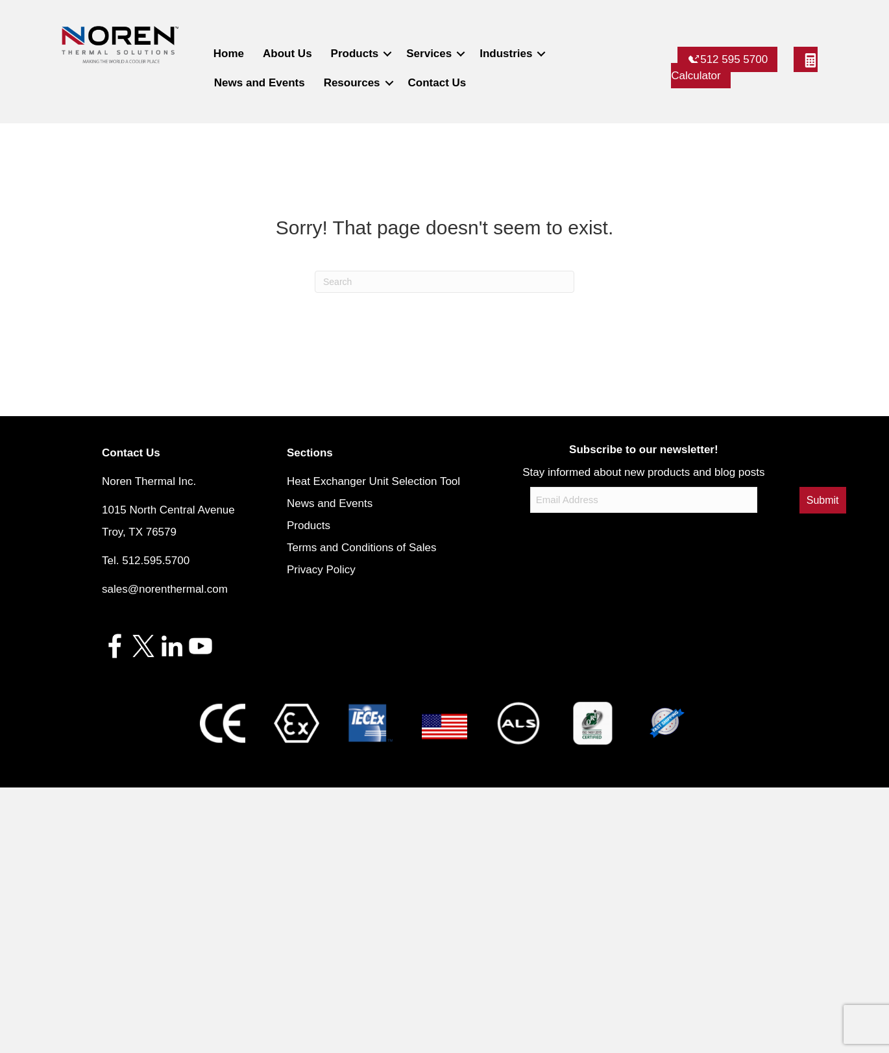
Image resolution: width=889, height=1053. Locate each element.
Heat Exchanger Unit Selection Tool (373, 481)
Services (429, 53)
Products (355, 53)
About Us (287, 53)
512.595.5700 (155, 560)
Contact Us (437, 83)
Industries (506, 53)
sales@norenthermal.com (165, 589)
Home (228, 53)
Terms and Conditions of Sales (362, 547)
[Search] (444, 282)
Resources (352, 83)
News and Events (259, 83)
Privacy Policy (321, 570)
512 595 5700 (727, 60)
